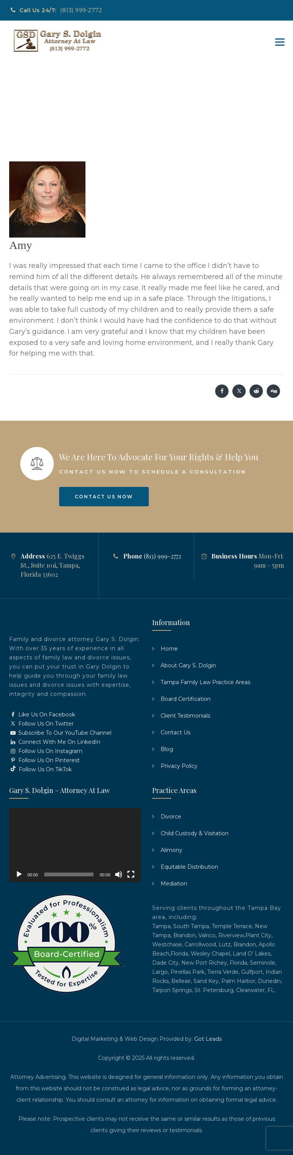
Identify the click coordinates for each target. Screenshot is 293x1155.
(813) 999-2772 (81, 10)
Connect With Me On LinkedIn (54, 742)
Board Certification (186, 699)
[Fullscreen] (131, 874)
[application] (75, 845)
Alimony (171, 850)
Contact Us (175, 732)
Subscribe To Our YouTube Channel (60, 732)
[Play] (19, 874)
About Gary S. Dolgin (188, 665)
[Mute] (118, 874)
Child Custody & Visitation (195, 833)
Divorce (171, 816)
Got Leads (208, 1038)
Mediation (174, 883)
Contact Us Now (104, 496)
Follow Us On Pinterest (44, 760)
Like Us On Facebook (42, 714)
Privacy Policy (179, 766)
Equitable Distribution (189, 866)
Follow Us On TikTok (40, 769)
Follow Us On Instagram (45, 751)
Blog (167, 749)
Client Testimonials (185, 715)
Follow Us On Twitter (41, 723)
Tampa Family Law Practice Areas (205, 682)
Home (169, 648)
